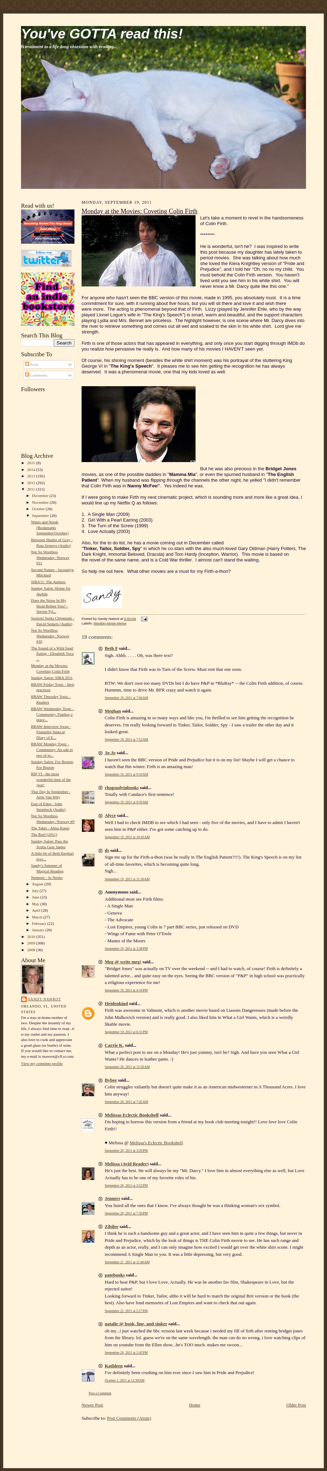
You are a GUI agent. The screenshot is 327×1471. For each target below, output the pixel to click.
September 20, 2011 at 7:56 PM (126, 1213)
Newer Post (92, 1405)
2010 (31, 936)
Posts (31, 364)
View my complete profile (42, 1063)
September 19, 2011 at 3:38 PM (126, 949)
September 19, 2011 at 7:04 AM (126, 698)
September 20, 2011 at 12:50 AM (127, 1067)
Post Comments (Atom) (129, 1418)
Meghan (113, 711)
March (37, 917)
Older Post (296, 1405)
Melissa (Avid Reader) (127, 1163)
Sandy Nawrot (44, 999)
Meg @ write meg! (123, 961)
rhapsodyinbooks (122, 787)
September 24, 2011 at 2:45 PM (126, 1353)
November (41, 502)
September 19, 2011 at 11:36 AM (127, 879)
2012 (31, 483)
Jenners (112, 1198)
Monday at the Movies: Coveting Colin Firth (139, 211)
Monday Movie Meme (110, 623)
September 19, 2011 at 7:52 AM (126, 739)
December (41, 495)
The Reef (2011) (44, 834)
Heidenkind (116, 1003)
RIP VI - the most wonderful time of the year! (51, 779)
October (39, 509)
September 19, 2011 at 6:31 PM (126, 1032)
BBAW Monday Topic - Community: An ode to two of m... (52, 749)
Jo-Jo (110, 752)
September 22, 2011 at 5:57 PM (126, 1311)
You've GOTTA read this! (102, 33)
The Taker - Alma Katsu (50, 828)
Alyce (110, 815)
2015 (31, 463)
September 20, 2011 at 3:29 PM (126, 1151)
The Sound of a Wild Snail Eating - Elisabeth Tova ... (52, 653)
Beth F (111, 648)
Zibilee (111, 1226)
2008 (31, 950)
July (36, 891)
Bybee (111, 1080)
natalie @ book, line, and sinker (136, 1323)
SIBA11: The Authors (48, 582)
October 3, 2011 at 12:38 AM (125, 1380)
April (36, 910)
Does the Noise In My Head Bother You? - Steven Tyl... (49, 605)
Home (195, 1405)
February (39, 923)
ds (107, 850)
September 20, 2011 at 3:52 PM (126, 1185)
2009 (31, 943)
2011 (31, 489)
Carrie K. (114, 1045)
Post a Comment (100, 1393)
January (39, 930)
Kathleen (114, 1365)
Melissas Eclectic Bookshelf (132, 1115)
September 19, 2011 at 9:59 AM (126, 802)
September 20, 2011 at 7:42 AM (126, 1102)
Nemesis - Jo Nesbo (47, 877)
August (38, 884)
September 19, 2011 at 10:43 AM (127, 837)
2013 (31, 476)
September (41, 515)
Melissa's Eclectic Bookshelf (156, 1142)
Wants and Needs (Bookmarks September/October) (50, 527)
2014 (31, 469)
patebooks (115, 1275)
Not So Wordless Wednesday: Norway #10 (50, 635)
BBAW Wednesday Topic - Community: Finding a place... (52, 714)
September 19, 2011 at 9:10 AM (126, 774)
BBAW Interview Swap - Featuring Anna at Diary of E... (51, 732)
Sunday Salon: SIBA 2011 (52, 677)
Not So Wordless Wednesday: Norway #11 (50, 557)
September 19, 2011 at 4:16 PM (126, 990)
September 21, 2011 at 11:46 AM (127, 1262)
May (36, 904)
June (36, 897)
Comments (36, 375)
